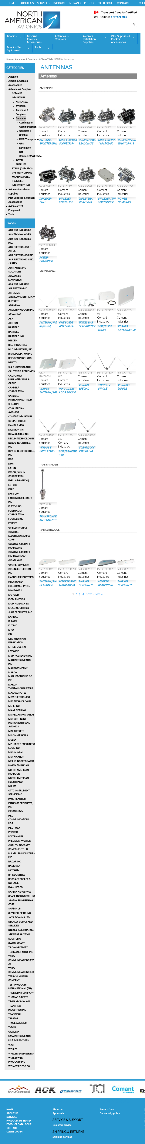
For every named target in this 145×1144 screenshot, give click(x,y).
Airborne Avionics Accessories (37, 39)
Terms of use (107, 1109)
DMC (11, 463)
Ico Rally (13, 594)
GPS (21, 143)
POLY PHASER (15, 836)
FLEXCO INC (14, 506)
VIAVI (11, 1045)
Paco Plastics (17, 798)
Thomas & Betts (18, 997)
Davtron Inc (16, 429)
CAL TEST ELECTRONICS (21, 371)
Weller (12, 1049)
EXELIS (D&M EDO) (22, 168)
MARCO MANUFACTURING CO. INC (20, 676)
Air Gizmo (14, 293)
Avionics (13, 36)
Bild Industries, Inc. (20, 349)
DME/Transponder (29, 139)
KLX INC (12, 625)
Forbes (12, 523)
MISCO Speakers (18, 735)
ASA (10, 318)
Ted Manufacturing (20, 952)
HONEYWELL (15, 590)
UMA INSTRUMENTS (19, 1036)
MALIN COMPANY (17, 668)
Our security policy (110, 1113)
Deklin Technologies (21, 438)
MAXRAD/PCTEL (21, 176)
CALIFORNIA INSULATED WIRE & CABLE (18, 379)
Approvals (58, 1113)
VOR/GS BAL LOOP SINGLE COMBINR (67, 392)
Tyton (12, 1027)
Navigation (25, 147)
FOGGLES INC (15, 518)
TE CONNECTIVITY (18, 947)
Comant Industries (20, 416)
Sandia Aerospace (19, 891)
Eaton (12, 468)
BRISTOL (13, 362)
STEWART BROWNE (19, 934)
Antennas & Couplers (65, 38)
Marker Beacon (49, 529)
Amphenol (14, 305)
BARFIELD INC (16, 336)
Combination (26, 122)
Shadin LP (14, 908)
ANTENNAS (22, 101)
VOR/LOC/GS (47, 270)
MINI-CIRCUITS (16, 731)
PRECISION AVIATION (19, 840)
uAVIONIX (13, 1031)
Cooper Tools (16, 421)
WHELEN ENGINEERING (21, 1053)
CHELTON (13, 404)
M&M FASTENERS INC (20, 655)
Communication (27, 126)
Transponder (48, 464)
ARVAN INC (14, 314)
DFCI (10, 459)
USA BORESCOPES (18, 1040)
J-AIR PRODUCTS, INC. (20, 612)
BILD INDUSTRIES (17, 345)
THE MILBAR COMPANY (21, 992)
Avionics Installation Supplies (93, 39)
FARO (11, 489)
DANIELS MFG (16, 425)
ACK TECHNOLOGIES (19, 230)
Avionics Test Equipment (17, 49)
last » (99, 594)
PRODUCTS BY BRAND (67, 3)
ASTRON (13, 323)
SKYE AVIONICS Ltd (19, 917)
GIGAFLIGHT (15, 560)
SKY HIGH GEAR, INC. (19, 913)
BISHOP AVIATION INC (20, 353)
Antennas (21, 118)
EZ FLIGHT (14, 485)
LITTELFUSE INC (17, 646)
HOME (11, 3)
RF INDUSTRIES (16, 874)
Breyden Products (20, 358)
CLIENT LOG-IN (14, 1131)
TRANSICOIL (15, 1014)
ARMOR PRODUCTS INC (21, 309)
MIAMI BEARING (17, 710)
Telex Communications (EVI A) (21, 960)
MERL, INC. (14, 706)
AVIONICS (21, 106)
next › (90, 594)
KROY (11, 629)
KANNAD (13, 616)
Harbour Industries (21, 577)
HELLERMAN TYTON (19, 586)
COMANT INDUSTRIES (50, 59)
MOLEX (12, 739)
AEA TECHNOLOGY (18, 284)
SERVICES (43, 3)
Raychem (13, 870)
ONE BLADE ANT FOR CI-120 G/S (66, 326)
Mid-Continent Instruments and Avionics (19, 723)
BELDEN (12, 340)
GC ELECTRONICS (17, 527)
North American (18, 765)
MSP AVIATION (16, 756)
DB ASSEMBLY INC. (18, 434)
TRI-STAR (13, 1018)
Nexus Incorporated (21, 761)
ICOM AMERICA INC (18, 603)
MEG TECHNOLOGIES (19, 701)
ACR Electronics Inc (20, 255)
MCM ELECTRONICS (19, 697)
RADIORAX (14, 866)
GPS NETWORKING (22, 172)
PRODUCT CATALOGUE (98, 3)
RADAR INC (14, 861)
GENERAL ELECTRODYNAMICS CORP (19, 536)
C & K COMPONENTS (19, 367)
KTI (10, 634)
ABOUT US (27, 3)
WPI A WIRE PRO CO (19, 1066)
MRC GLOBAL (15, 752)
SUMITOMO (14, 938)
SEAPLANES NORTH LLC (21, 896)
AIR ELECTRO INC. (18, 288)
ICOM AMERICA (16, 599)
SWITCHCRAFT (16, 943)
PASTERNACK (15, 811)
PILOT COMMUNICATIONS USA (18, 819)
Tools (41, 47)
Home (9, 59)
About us (57, 1109)
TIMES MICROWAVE (19, 1001)
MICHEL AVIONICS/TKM (21, 714)
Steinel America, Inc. (21, 930)
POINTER (13, 832)
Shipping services (62, 1137)
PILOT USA (14, 827)
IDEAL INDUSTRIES (18, 608)
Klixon (12, 621)
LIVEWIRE (13, 651)
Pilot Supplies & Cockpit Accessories (122, 39)
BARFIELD (13, 327)
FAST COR (13, 493)
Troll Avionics (17, 1022)
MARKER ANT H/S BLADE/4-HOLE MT (67, 585)
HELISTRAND (15, 581)
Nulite (12, 786)
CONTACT (123, 3)
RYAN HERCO (15, 887)
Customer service (61, 1125)
